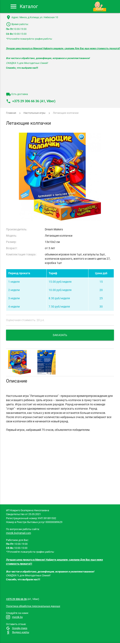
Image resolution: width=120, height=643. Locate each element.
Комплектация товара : (21, 254)
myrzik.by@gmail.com (18, 532)
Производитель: (16, 229)
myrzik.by (14, 617)
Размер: (11, 241)
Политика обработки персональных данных (33, 606)
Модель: (11, 235)
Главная (11, 112)
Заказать (60, 335)
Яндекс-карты (17, 632)
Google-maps (16, 628)
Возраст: (11, 248)
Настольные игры (34, 112)
